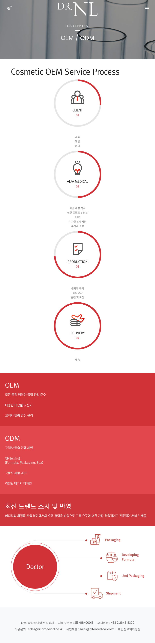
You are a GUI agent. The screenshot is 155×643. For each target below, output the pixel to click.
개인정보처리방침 (129, 629)
